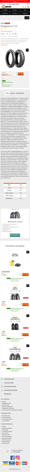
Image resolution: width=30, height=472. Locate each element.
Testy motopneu (5, 420)
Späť (28, 17)
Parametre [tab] (12, 93)
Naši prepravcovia (6, 435)
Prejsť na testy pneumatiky (6, 31)
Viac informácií (4, 45)
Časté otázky (5, 430)
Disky (25, 10)
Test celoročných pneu (7, 419)
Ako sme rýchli (5, 433)
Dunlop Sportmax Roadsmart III (10, 224)
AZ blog (4, 401)
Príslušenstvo (5, 13)
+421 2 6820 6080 (13, 4)
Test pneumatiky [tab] (20, 93)
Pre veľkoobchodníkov (7, 431)
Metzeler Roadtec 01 (7, 231)
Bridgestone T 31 (7, 230)
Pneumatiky (5, 10)
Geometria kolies (6, 441)
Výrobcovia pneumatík (7, 406)
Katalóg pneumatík (6, 403)
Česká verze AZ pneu (7, 438)
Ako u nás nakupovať (7, 436)
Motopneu (15, 10)
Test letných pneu (6, 415)
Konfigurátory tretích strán (8, 408)
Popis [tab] (7, 93)
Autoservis (25, 13)
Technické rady (5, 405)
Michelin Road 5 (6, 228)
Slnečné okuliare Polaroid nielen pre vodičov (12, 410)
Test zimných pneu (6, 417)
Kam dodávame (5, 443)
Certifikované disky (6, 440)
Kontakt (28, 3)
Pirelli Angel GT (6, 225)
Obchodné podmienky (7, 428)
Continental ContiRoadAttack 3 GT (11, 227)
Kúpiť (20, 74)
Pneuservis (15, 13)
